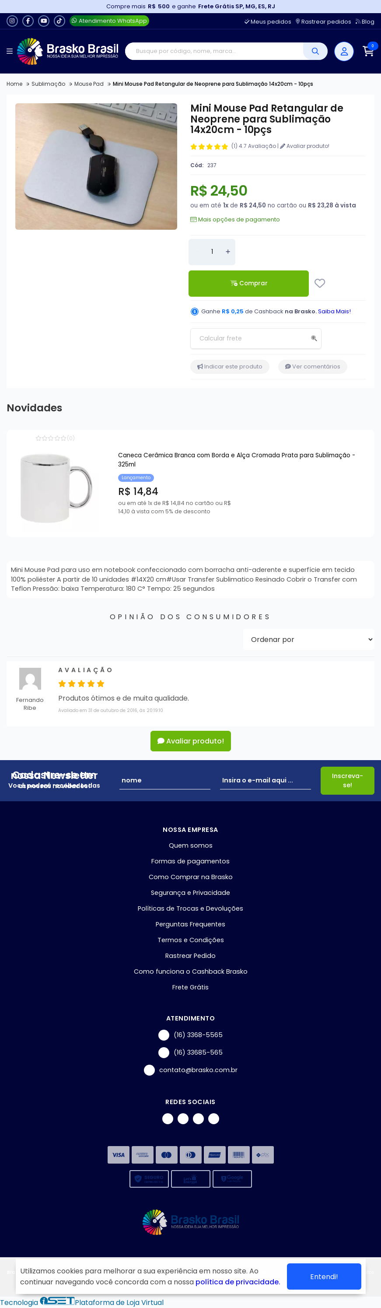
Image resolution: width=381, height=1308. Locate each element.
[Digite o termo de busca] (214, 51)
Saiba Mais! (334, 311)
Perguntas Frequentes (190, 924)
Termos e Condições (190, 940)
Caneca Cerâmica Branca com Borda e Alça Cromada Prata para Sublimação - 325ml (236, 460)
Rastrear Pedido (190, 955)
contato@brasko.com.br (191, 1070)
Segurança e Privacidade (190, 892)
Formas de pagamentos (190, 861)
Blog (365, 22)
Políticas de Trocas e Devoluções (190, 908)
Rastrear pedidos (323, 22)
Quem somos (191, 845)
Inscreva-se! (347, 780)
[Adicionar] (228, 252)
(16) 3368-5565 (190, 1035)
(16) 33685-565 (190, 1052)
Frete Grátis (190, 987)
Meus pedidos (268, 22)
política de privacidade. (238, 1282)
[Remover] (196, 252)
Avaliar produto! (304, 146)
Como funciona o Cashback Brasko (191, 971)
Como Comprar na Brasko (191, 877)
